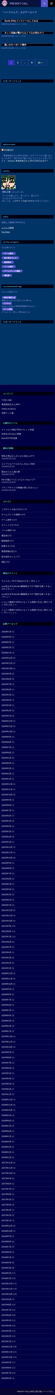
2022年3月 (6, 894)
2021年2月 (6, 963)
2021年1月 (6, 968)
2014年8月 (6, 1367)
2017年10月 (7, 1173)
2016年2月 (6, 1273)
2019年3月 (6, 1083)
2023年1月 (6, 842)
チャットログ (7, 525)
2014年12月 (7, 1346)
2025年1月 (6, 715)
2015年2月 (6, 1336)
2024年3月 (6, 768)
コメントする (21, 24)
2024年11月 (7, 726)
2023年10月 (7, 794)
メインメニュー (51, 3)
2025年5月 (6, 694)
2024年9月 (6, 736)
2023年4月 (6, 826)
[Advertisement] (27, 112)
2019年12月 (7, 1036)
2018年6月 (6, 1131)
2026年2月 (6, 647)
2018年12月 (7, 1099)
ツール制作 (8, 267)
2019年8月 (6, 1057)
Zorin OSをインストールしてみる (21, 20)
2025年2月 (6, 710)
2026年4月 (6, 637)
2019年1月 (6, 1094)
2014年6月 (6, 1378)
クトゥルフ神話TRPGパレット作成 (17, 429)
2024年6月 (6, 752)
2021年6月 (6, 942)
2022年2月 (6, 899)
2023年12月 (7, 784)
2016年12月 (7, 1225)
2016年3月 (6, 1267)
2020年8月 (6, 994)
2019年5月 (6, 1073)
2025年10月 (7, 668)
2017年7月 (6, 1189)
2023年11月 (7, 789)
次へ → (41, 62)
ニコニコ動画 (7, 227)
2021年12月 (7, 910)
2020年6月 (6, 1005)
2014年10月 (7, 1357)
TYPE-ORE (6, 400)
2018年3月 (6, 1147)
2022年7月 (6, 873)
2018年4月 (6, 1141)
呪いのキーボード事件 (15, 44)
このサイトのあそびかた (23, 200)
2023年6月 (6, 815)
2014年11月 (7, 1352)
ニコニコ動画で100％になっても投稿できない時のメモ (26, 602)
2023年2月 (6, 836)
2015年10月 (7, 1294)
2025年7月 (6, 684)
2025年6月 (6, 689)
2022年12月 (7, 847)
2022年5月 (6, 884)
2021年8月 (6, 931)
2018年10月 (7, 1110)
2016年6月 (6, 1252)
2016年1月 (6, 1278)
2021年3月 (6, 957)
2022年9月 (6, 863)
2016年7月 (6, 1246)
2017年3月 (6, 1210)
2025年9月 (6, 673)
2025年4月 (6, 700)
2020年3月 (6, 1020)
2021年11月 (7, 915)
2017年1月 (6, 1220)
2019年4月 (6, 1078)
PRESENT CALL (19, 3)
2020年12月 (7, 973)
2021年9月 (6, 926)
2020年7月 (6, 999)
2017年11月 (7, 1168)
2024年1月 (6, 779)
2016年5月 (6, 1257)
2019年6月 (6, 1068)
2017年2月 (6, 1215)
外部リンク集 (7, 413)
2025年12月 (7, 658)
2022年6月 (6, 878)
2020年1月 (6, 1031)
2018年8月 (6, 1120)
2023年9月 (6, 800)
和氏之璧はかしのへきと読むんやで (17, 456)
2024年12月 (7, 721)
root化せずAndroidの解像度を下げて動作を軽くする (25, 586)
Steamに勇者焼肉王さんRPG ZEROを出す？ (28, 160)
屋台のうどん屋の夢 (10, 471)
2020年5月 (6, 1010)
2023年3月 (6, 831)
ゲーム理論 (8, 309)
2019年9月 (6, 1052)
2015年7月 (6, 1310)
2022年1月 (6, 905)
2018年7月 (6, 1126)
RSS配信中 (7, 150)
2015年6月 (6, 1315)
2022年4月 (6, 889)
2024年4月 (6, 763)
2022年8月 (6, 868)
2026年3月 (6, 642)
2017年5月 (6, 1199)
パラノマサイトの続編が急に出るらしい (19, 487)
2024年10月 (7, 731)
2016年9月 (6, 1236)
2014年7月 (6, 1373)
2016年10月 (7, 1231)
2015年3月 (6, 1331)
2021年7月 (6, 936)
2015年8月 (6, 1304)
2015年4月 (6, 1325)
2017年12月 (7, 1162)
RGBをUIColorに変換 (11, 434)
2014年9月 (6, 1362)
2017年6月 (6, 1194)
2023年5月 (6, 821)
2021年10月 (7, 920)
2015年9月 (6, 1299)
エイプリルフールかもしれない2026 (18, 464)
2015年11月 (7, 1289)
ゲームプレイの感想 (12, 271)
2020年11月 (7, 978)
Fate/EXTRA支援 (9, 438)
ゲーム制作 (8, 253)
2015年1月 (6, 1341)
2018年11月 (7, 1104)
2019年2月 (6, 1089)
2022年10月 (7, 857)
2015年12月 (7, 1283)
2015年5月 (6, 1320)
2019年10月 (7, 1047)
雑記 (3, 562)
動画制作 (7, 262)
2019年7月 (6, 1062)
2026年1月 (6, 652)
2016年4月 (6, 1262)
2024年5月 (6, 758)
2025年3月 (6, 705)
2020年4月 (6, 1015)
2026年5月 (6, 631)
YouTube (5, 232)
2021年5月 (6, 947)
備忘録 (7, 275)
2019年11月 (7, 1041)
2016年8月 (6, 1241)
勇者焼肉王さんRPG (10, 404)
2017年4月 (6, 1204)
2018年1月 (6, 1157)
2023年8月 (6, 805)
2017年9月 (6, 1178)
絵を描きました (10, 258)
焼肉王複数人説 (9, 297)
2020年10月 (7, 984)
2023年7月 (6, 810)
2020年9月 (6, 989)
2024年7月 (6, 747)
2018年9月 (6, 1115)
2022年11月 (7, 852)
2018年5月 (6, 1136)
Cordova (7, 303)
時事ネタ (5, 546)
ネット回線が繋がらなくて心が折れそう (24, 32)
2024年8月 (6, 742)
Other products (8, 408)
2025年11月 (7, 663)
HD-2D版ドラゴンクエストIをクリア (18, 479)
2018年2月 (6, 1152)
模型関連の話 (7, 551)
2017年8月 (6, 1183)
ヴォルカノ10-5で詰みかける (14, 581)
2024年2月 (6, 773)
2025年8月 (6, 679)
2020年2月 (6, 1026)
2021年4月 (6, 952)
